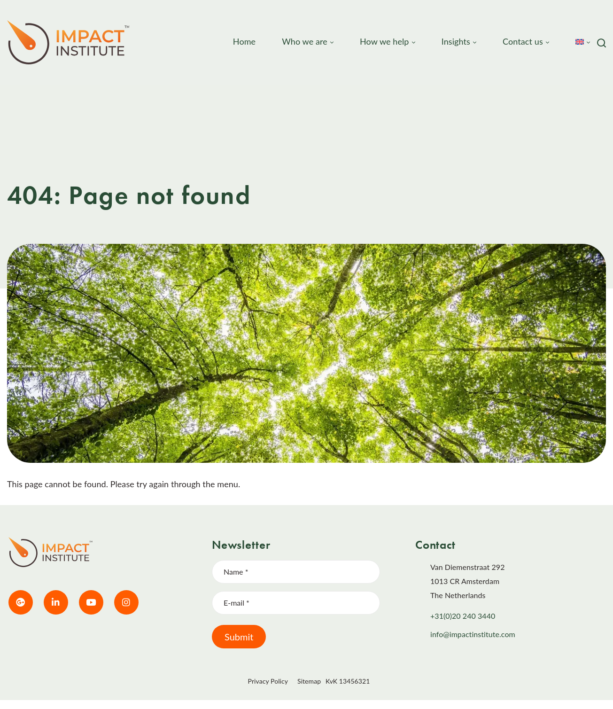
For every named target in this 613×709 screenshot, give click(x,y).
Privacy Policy (268, 681)
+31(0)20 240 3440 (462, 615)
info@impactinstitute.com (472, 634)
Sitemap (309, 681)
